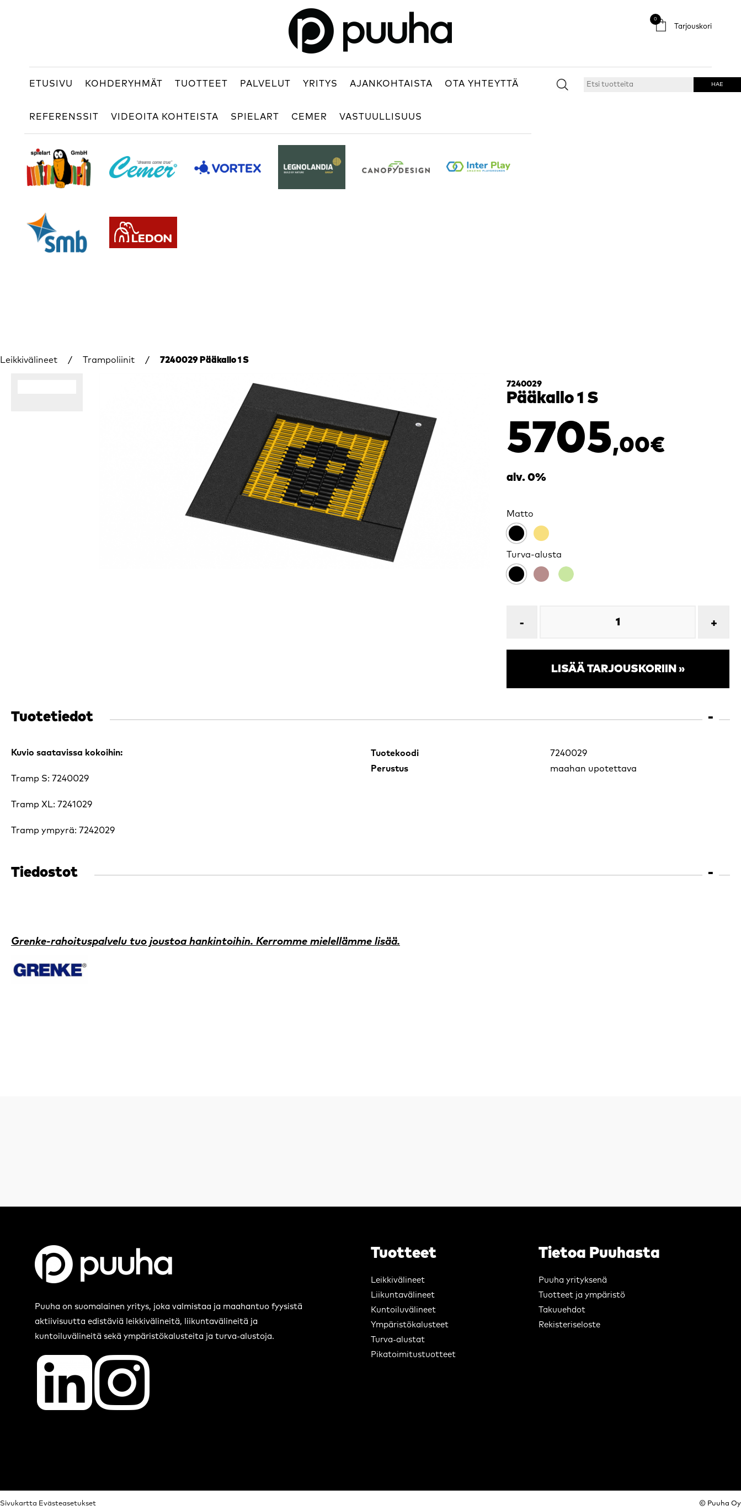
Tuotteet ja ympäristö (582, 1295)
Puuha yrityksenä (573, 1280)
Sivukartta (18, 1503)
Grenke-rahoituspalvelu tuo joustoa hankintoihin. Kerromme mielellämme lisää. (205, 941)
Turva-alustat (398, 1340)
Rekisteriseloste (569, 1325)
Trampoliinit (109, 360)
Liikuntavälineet (403, 1295)
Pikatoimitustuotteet (413, 1355)
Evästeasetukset (67, 1503)
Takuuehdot (562, 1310)
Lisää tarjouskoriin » (618, 668)
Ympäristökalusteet (410, 1325)
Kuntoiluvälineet (403, 1310)
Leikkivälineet (28, 360)
